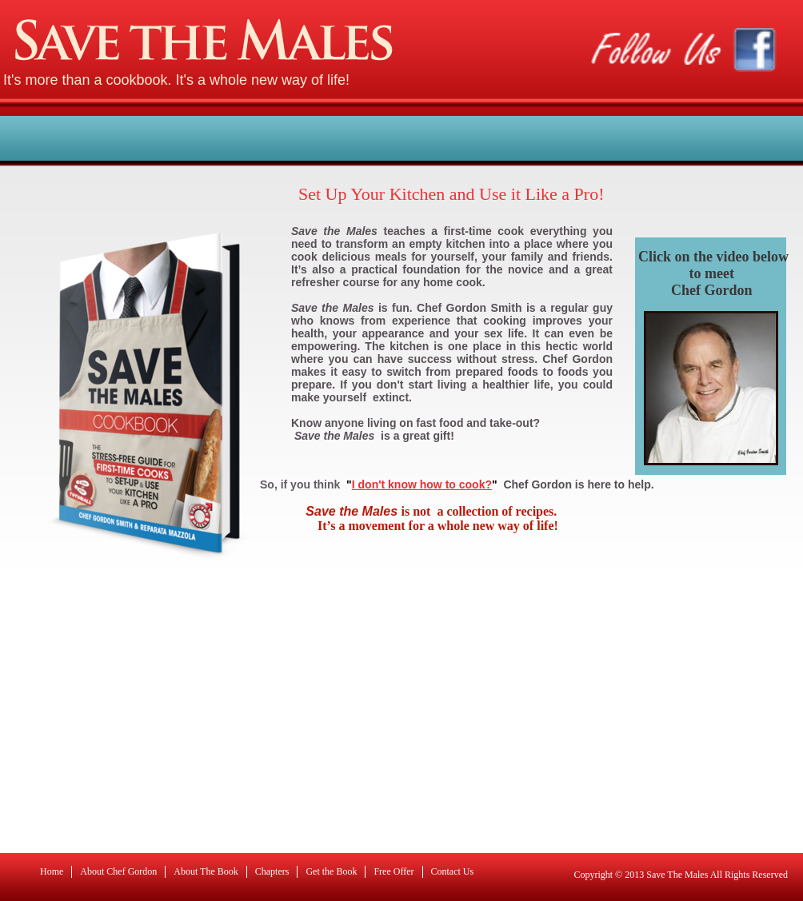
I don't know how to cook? (422, 484)
